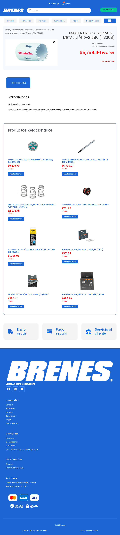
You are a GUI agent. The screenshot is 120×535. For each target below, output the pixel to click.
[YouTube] (22, 389)
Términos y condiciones (16, 486)
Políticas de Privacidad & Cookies (21, 482)
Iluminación (11, 416)
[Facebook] (8, 389)
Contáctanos (12, 442)
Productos (10, 445)
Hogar (8, 419)
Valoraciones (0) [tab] (18, 83)
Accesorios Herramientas (35, 30)
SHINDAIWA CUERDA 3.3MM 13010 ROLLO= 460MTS (85, 204)
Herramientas (17, 30)
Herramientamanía (14, 467)
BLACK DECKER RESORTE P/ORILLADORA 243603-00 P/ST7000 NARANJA (32, 205)
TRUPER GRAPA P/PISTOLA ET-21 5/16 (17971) (82, 249)
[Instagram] (15, 389)
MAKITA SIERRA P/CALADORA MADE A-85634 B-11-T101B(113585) (85, 161)
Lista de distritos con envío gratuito (22, 449)
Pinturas (9, 412)
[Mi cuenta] (58, 4)
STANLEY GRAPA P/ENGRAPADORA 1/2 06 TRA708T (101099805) (31, 250)
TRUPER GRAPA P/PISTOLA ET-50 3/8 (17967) (83, 294)
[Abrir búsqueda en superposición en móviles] (58, 10)
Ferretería (10, 408)
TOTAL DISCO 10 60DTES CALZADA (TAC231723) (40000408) (30, 161)
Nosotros (10, 438)
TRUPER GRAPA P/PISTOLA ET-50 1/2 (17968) (28, 294)
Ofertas (9, 464)
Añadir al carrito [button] (16, 174)
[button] (110, 21)
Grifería (9, 404)
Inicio (7, 30)
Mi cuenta (52, 4)
